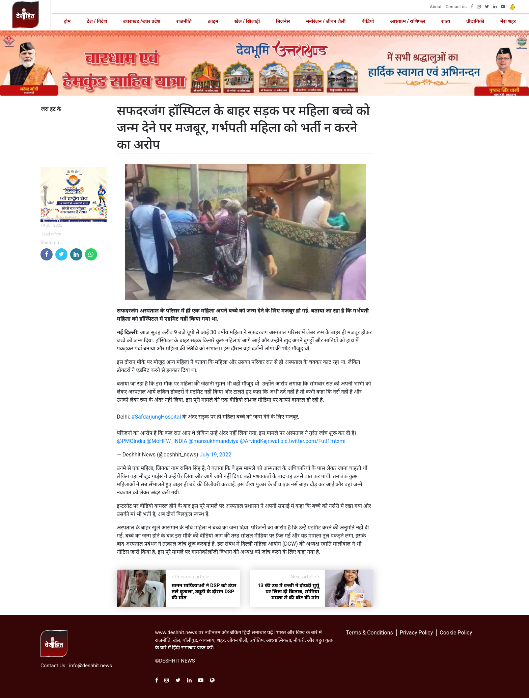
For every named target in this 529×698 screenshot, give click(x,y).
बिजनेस (283, 21)
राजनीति (184, 21)
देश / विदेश (97, 21)
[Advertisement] (73, 367)
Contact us (456, 6)
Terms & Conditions (369, 632)
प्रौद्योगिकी (475, 21)
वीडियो (368, 21)
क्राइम (213, 21)
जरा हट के (51, 109)
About (436, 6)
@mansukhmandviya (214, 441)
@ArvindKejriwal (259, 441)
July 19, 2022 (215, 454)
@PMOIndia (131, 441)
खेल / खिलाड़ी (247, 21)
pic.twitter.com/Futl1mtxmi (312, 441)
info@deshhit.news (90, 666)
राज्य (445, 21)
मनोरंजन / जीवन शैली (325, 21)
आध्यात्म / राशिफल (407, 21)
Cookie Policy (456, 632)
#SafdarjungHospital (156, 417)
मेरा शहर (508, 21)
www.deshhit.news (176, 632)
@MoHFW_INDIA (167, 441)
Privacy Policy (416, 632)
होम (67, 21)
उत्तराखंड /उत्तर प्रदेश (141, 21)
